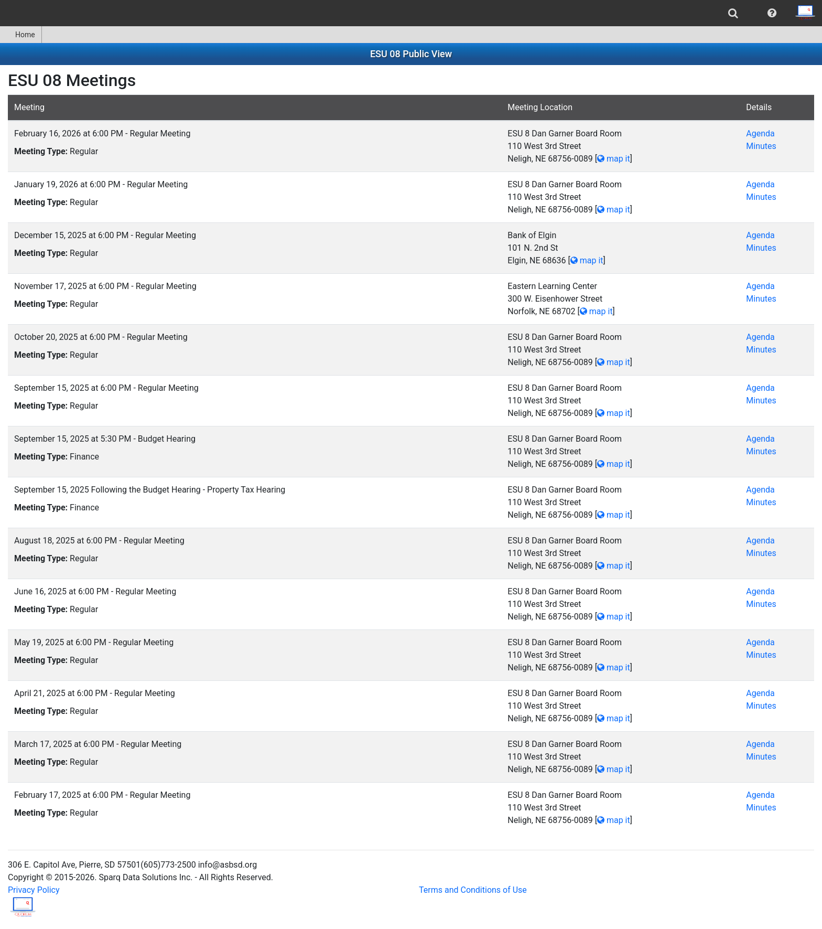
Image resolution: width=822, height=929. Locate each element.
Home (20, 34)
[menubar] (411, 13)
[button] (772, 13)
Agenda (760, 133)
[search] (733, 13)
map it (613, 159)
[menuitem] (733, 13)
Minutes (761, 146)
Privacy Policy (34, 890)
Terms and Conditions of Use (473, 890)
